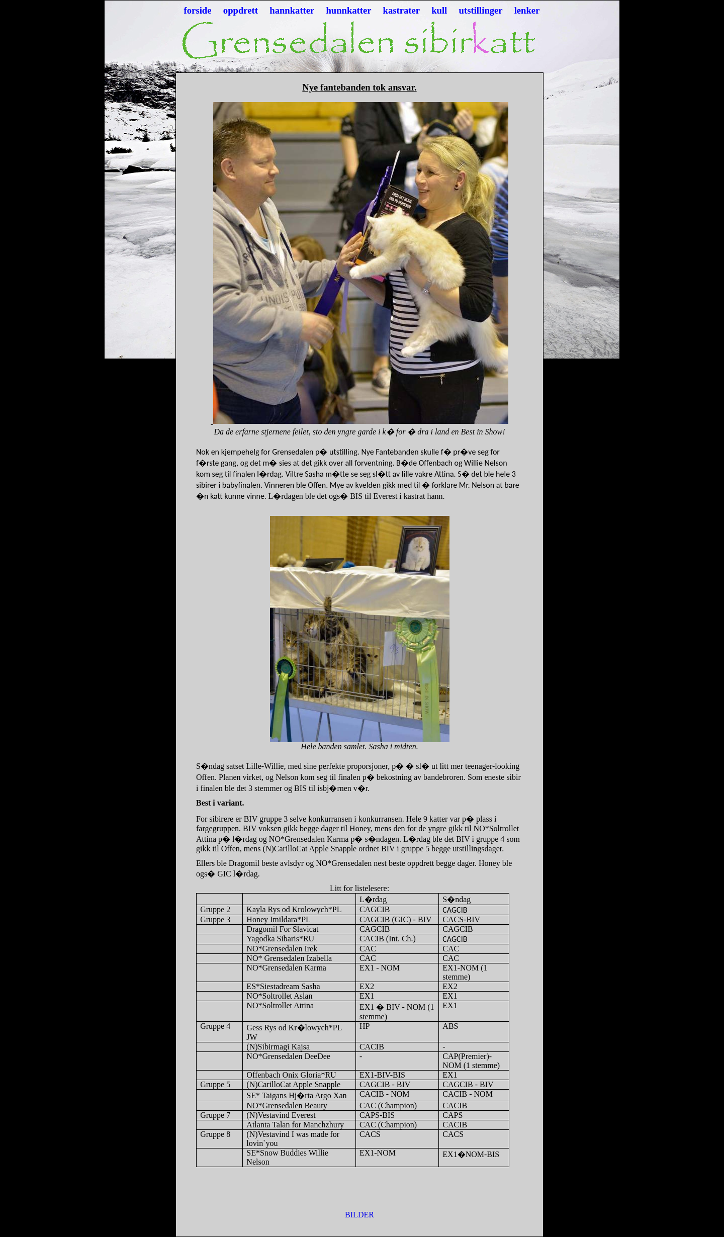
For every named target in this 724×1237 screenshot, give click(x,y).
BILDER (359, 1214)
